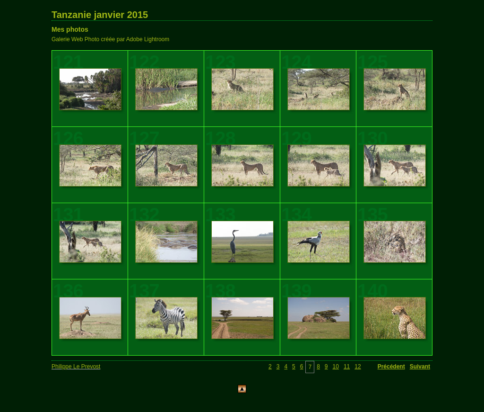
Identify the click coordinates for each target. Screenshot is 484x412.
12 (357, 366)
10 (336, 366)
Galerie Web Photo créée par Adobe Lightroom (110, 39)
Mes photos (70, 29)
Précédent (391, 366)
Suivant (420, 366)
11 (347, 366)
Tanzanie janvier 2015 (100, 14)
